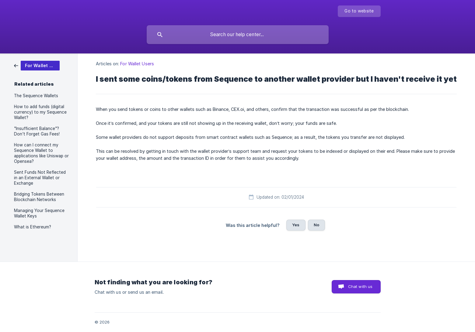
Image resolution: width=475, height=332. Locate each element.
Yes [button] (295, 224)
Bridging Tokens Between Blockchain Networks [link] (39, 197)
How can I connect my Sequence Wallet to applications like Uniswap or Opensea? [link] (41, 153)
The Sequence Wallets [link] (36, 95)
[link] (37, 65)
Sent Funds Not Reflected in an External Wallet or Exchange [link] (40, 178)
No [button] (316, 224)
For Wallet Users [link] (137, 63)
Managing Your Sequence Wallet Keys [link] (39, 213)
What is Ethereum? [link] (32, 226)
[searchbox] (238, 34)
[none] (359, 11)
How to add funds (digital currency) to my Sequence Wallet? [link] (40, 112)
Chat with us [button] (360, 286)
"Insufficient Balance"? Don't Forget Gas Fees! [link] (37, 131)
